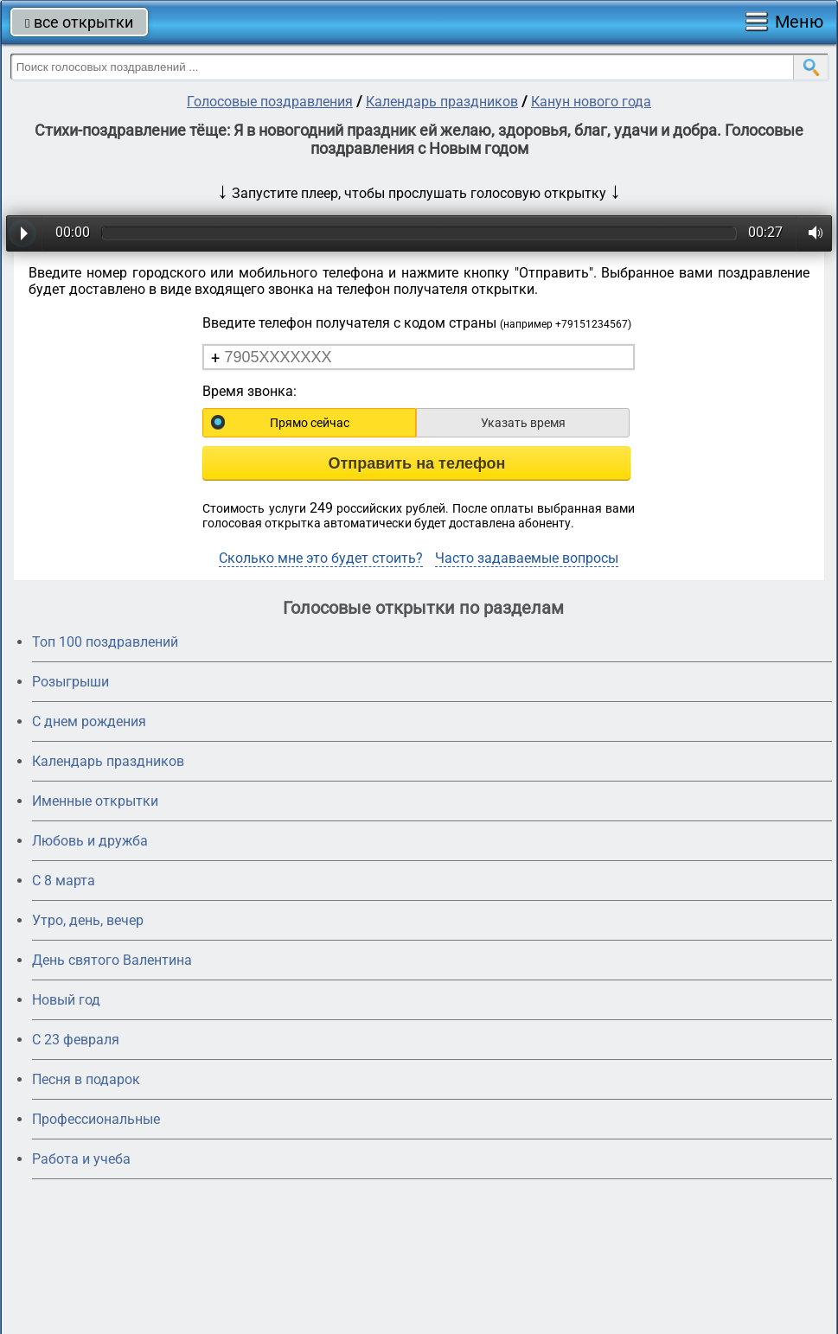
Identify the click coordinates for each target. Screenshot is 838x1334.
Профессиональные (96, 1119)
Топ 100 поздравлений (105, 642)
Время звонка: (249, 391)
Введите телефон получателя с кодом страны (416, 323)
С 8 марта (63, 880)
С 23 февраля (75, 1039)
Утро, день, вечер (88, 920)
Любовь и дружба (90, 841)
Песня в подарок (86, 1079)
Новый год (66, 1000)
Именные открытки (95, 801)
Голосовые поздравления (270, 101)
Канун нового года (591, 101)
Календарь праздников (442, 101)
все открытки (79, 22)
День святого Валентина (112, 960)
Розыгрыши (70, 681)
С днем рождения (89, 721)
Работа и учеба (81, 1159)
